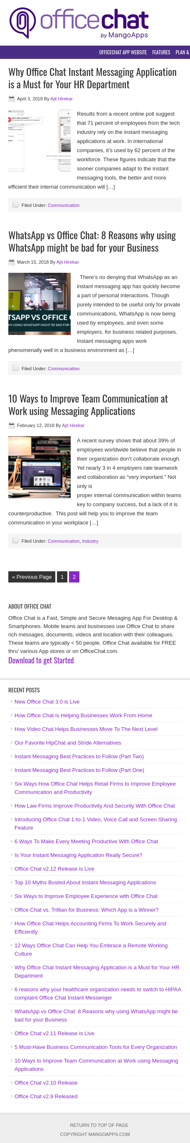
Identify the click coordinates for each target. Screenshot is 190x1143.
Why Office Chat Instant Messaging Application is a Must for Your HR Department (92, 77)
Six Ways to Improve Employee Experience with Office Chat (86, 896)
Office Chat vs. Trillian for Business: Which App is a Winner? (87, 910)
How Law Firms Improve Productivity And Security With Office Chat (95, 806)
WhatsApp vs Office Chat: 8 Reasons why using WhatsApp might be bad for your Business (92, 241)
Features (161, 52)
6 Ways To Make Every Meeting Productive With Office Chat (86, 841)
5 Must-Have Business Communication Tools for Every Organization (96, 1047)
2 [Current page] (74, 577)
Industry (90, 541)
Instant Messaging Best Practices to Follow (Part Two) (79, 756)
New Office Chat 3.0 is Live (47, 702)
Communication (63, 205)
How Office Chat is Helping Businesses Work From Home (83, 715)
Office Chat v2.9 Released (46, 1096)
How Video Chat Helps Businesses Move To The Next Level (86, 729)
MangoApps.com (109, 1134)
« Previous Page (32, 577)
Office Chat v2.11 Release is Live (54, 1033)
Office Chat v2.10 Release (46, 1083)
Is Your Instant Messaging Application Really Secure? (78, 855)
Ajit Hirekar (61, 98)
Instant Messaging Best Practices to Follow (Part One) (79, 770)
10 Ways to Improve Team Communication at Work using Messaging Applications (88, 404)
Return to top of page (99, 1125)
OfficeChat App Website (123, 52)
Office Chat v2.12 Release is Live (54, 869)
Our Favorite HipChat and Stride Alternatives (68, 743)
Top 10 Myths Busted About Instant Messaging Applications (85, 882)
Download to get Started (41, 660)
